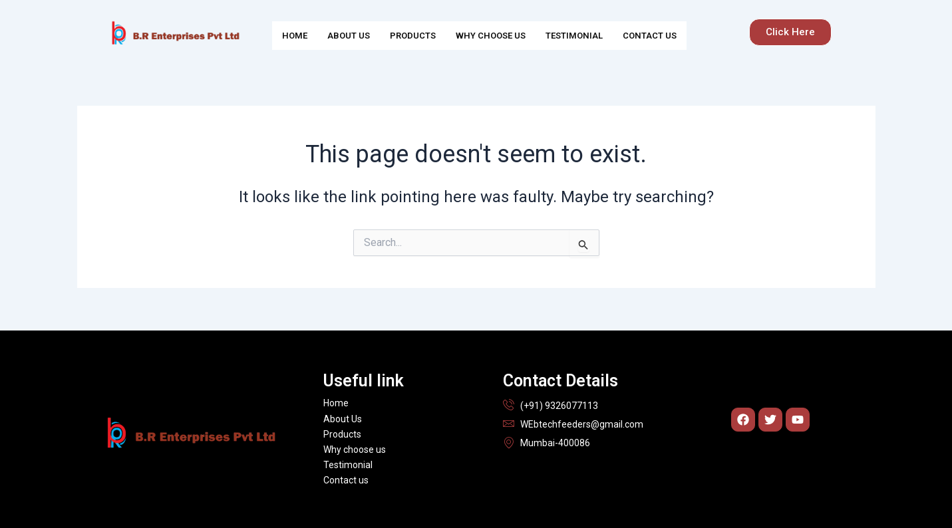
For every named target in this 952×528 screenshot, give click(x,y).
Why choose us (491, 36)
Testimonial (574, 36)
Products (413, 36)
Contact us (650, 36)
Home (294, 36)
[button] (790, 32)
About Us (348, 36)
